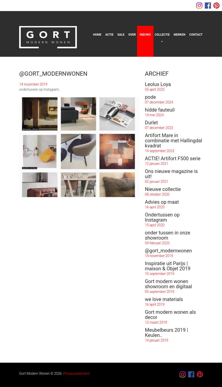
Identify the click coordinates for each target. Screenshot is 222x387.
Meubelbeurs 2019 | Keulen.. (166, 332)
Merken (179, 34)
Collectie (162, 34)
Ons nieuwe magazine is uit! (171, 173)
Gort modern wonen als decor (170, 314)
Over (132, 34)
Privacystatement (76, 373)
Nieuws (145, 34)
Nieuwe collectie (163, 189)
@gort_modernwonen (168, 251)
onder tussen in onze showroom (167, 235)
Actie (109, 34)
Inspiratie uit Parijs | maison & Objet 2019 (167, 266)
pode (150, 97)
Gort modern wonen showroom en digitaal (168, 283)
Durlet (151, 123)
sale (121, 34)
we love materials (164, 299)
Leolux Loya (158, 84)
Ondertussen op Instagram (162, 217)
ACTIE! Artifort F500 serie (172, 158)
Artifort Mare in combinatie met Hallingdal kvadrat (173, 140)
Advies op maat (162, 202)
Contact (196, 34)
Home (97, 34)
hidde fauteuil (160, 110)
